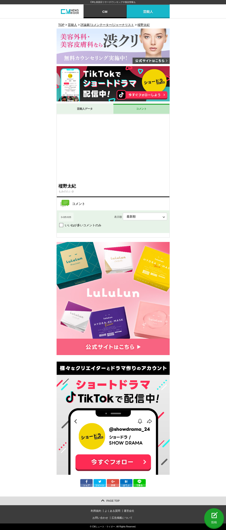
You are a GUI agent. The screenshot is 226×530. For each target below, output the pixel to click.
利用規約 (96, 510)
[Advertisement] (113, 148)
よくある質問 (112, 510)
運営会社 (129, 510)
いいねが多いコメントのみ (83, 225)
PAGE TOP (113, 500)
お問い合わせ (100, 517)
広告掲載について (122, 517)
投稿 (214, 522)
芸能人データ (85, 108)
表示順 (140, 216)
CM (104, 11)
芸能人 (148, 11)
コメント (141, 108)
